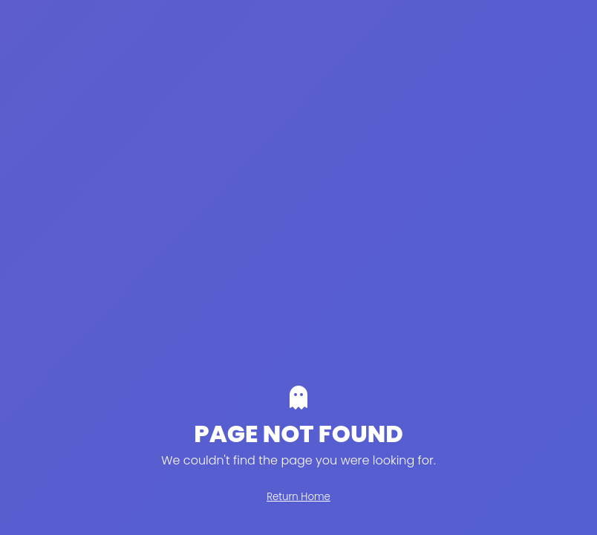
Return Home (298, 497)
